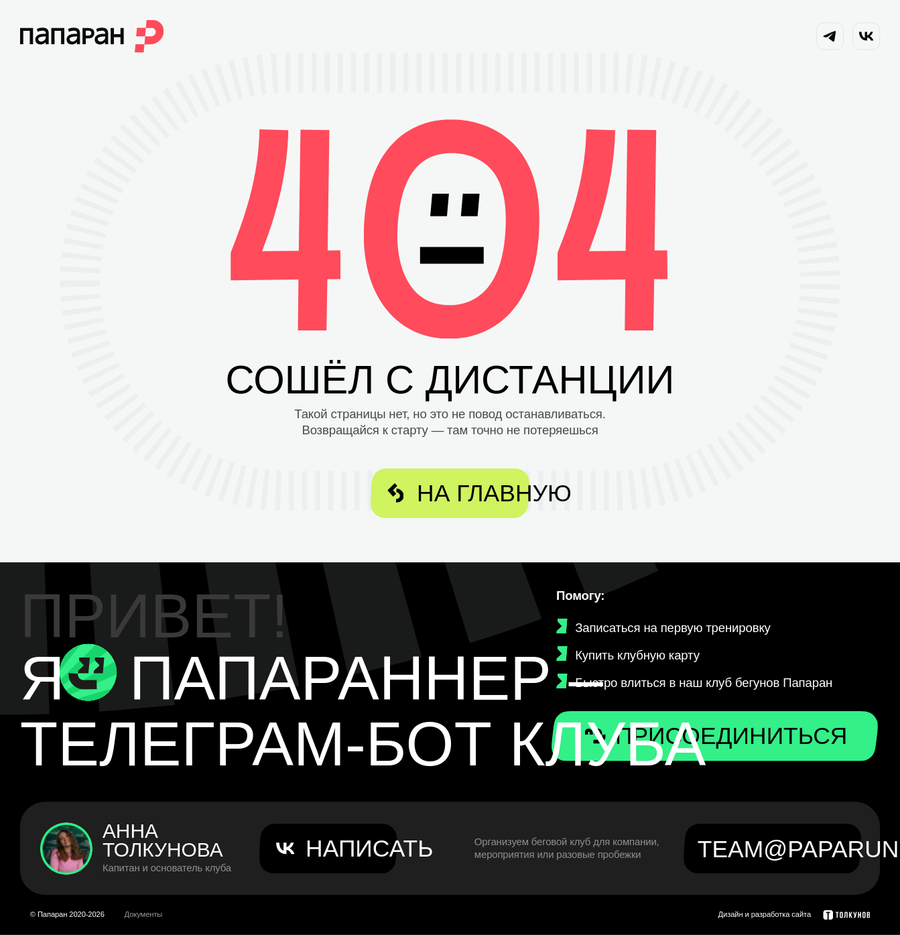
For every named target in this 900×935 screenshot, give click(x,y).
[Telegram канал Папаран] (830, 36)
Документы (144, 914)
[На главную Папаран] (92, 36)
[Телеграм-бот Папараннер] (88, 673)
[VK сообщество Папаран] (866, 36)
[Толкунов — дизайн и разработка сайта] (846, 915)
